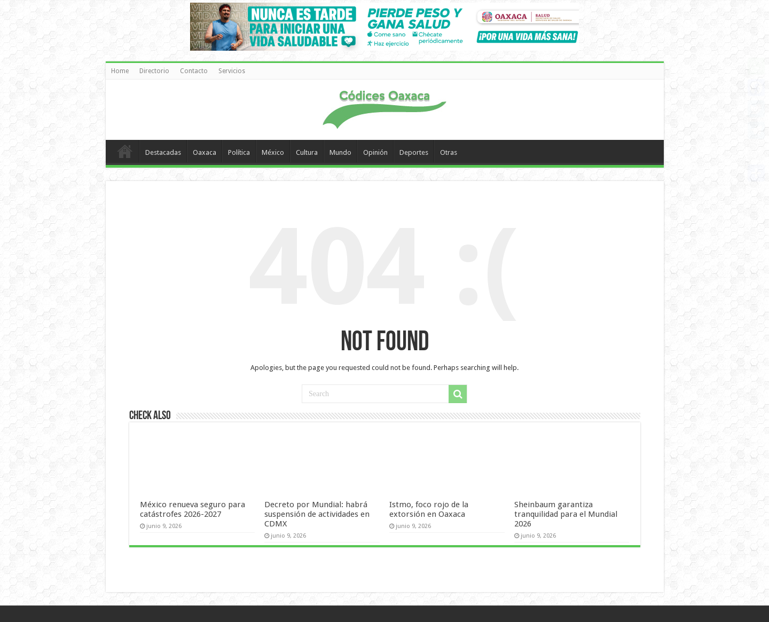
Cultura (307, 152)
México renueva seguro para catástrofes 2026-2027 (192, 509)
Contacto (194, 71)
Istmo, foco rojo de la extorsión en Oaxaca (428, 509)
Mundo (340, 152)
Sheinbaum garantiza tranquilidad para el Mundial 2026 (565, 514)
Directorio (154, 71)
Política (239, 152)
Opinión (375, 152)
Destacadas (163, 152)
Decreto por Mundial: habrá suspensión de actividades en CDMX (317, 514)
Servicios (231, 71)
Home (120, 71)
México (273, 152)
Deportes (413, 152)
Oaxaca (204, 152)
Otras (448, 152)
